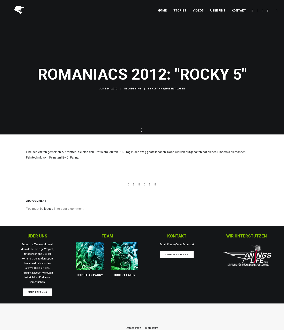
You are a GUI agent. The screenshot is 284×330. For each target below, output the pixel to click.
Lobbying (134, 139)
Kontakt (239, 13)
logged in (50, 305)
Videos (198, 13)
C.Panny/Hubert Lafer (168, 139)
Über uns (217, 13)
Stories (179, 13)
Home (162, 13)
